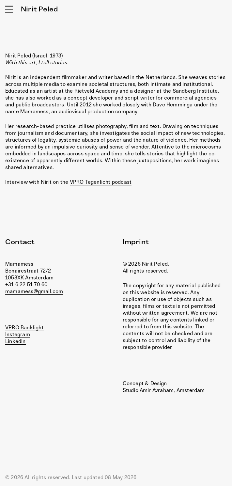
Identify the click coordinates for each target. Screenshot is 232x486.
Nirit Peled (39, 9)
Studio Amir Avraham (148, 390)
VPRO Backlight (24, 327)
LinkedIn (15, 341)
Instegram (17, 334)
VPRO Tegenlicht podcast (101, 182)
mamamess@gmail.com (34, 291)
